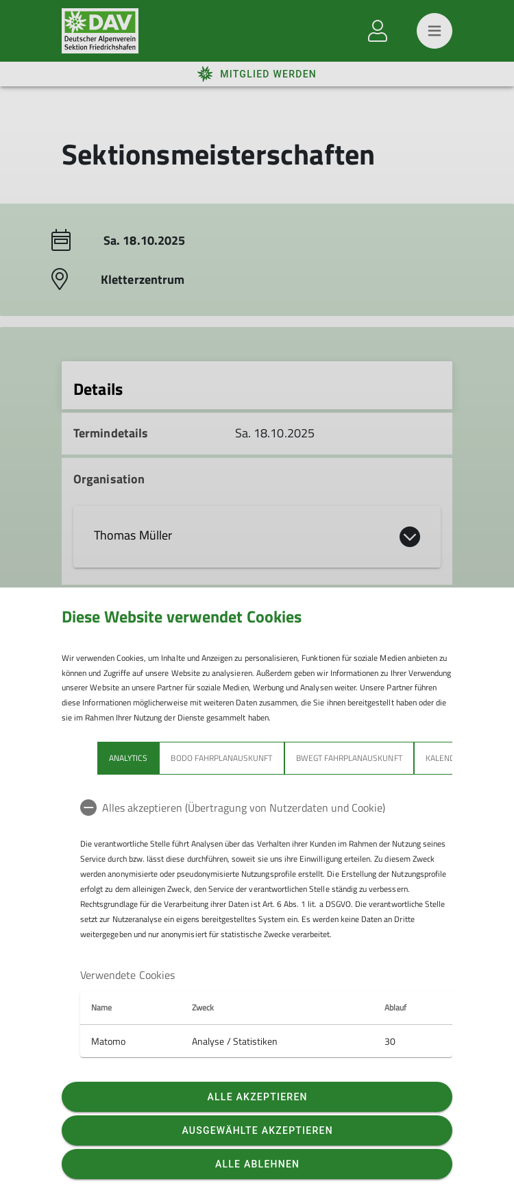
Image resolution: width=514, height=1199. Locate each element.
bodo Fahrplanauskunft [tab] (221, 757)
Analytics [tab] (128, 757)
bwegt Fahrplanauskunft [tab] (349, 757)
